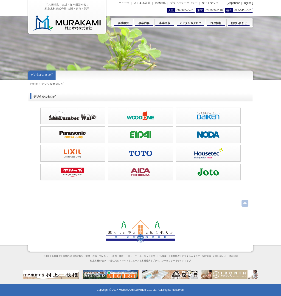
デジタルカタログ (42, 74)
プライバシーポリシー (184, 3)
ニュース (124, 3)
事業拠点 (175, 256)
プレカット (104, 256)
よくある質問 (142, 3)
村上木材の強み (98, 260)
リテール (137, 256)
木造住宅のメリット (118, 260)
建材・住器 (91, 256)
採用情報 (206, 256)
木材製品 (78, 256)
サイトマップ (210, 3)
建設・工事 (124, 256)
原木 (114, 256)
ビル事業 (161, 256)
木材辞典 (160, 3)
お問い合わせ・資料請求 (225, 256)
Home (34, 83)
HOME (46, 256)
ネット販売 (149, 256)
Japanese (234, 3)
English (246, 3)
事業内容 (67, 256)
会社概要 (56, 256)
